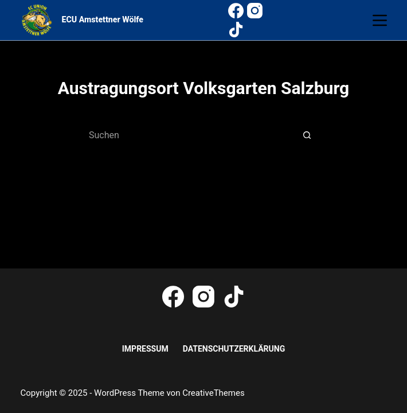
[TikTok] (236, 29)
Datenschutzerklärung (234, 348)
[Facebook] (236, 10)
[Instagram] (255, 10)
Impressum (145, 348)
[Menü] (380, 20)
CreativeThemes (213, 393)
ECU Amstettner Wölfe (102, 19)
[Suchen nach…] (192, 135)
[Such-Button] (306, 135)
